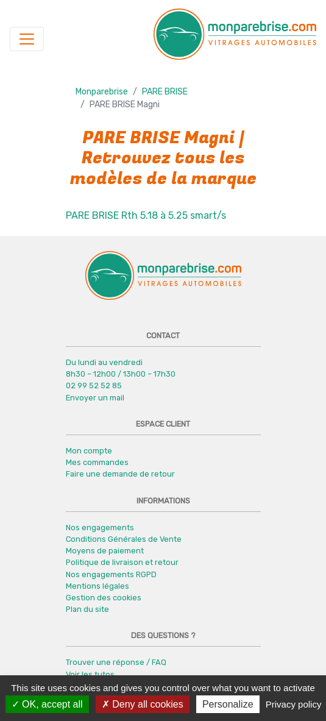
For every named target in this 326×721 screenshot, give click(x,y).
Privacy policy (294, 704)
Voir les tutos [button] (90, 674)
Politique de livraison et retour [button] (122, 562)
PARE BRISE (165, 92)
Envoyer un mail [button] (95, 397)
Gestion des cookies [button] (103, 597)
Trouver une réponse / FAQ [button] (116, 662)
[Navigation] (27, 39)
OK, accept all (47, 704)
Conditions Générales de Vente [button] (124, 539)
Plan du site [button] (87, 609)
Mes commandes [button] (97, 462)
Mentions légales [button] (97, 586)
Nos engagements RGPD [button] (111, 574)
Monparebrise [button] (102, 92)
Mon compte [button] (89, 450)
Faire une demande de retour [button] (120, 473)
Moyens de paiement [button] (105, 550)
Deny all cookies (142, 704)
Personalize (227, 704)
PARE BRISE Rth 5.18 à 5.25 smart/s (146, 215)
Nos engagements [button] (100, 527)
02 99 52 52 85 (94, 385)
